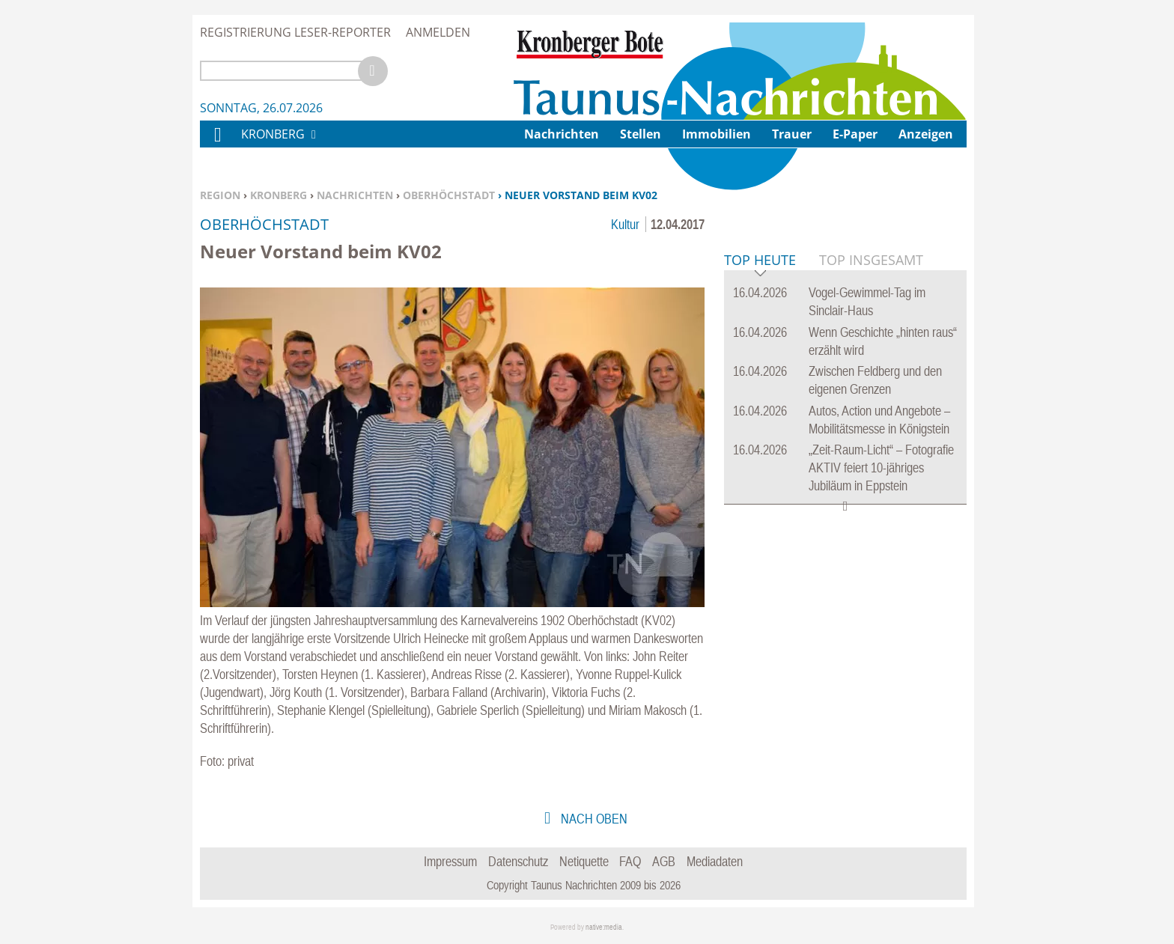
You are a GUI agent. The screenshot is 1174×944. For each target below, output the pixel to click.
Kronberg (278, 195)
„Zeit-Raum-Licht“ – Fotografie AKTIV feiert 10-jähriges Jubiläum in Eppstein (881, 696)
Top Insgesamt (871, 489)
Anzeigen (925, 134)
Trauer (792, 134)
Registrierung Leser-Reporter (295, 32)
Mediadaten (715, 861)
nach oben (592, 818)
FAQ (630, 861)
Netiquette (584, 861)
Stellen (640, 134)
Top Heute (760, 490)
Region (220, 195)
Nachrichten (355, 195)
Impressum (450, 861)
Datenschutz (518, 861)
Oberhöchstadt (449, 195)
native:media (604, 927)
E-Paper (855, 134)
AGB (663, 861)
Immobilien (716, 134)
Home (217, 144)
